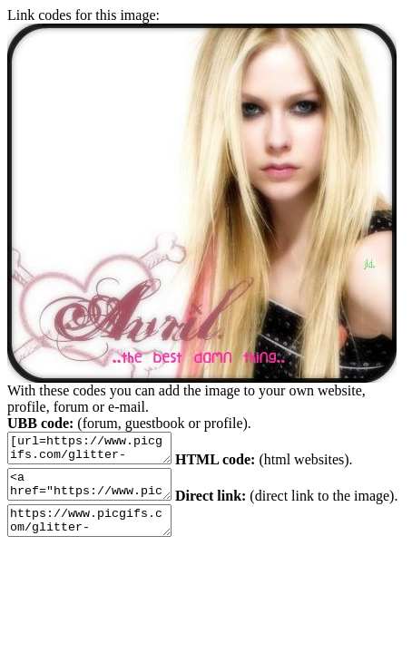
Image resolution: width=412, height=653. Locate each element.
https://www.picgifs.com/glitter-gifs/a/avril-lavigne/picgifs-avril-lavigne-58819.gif (145, 534)
